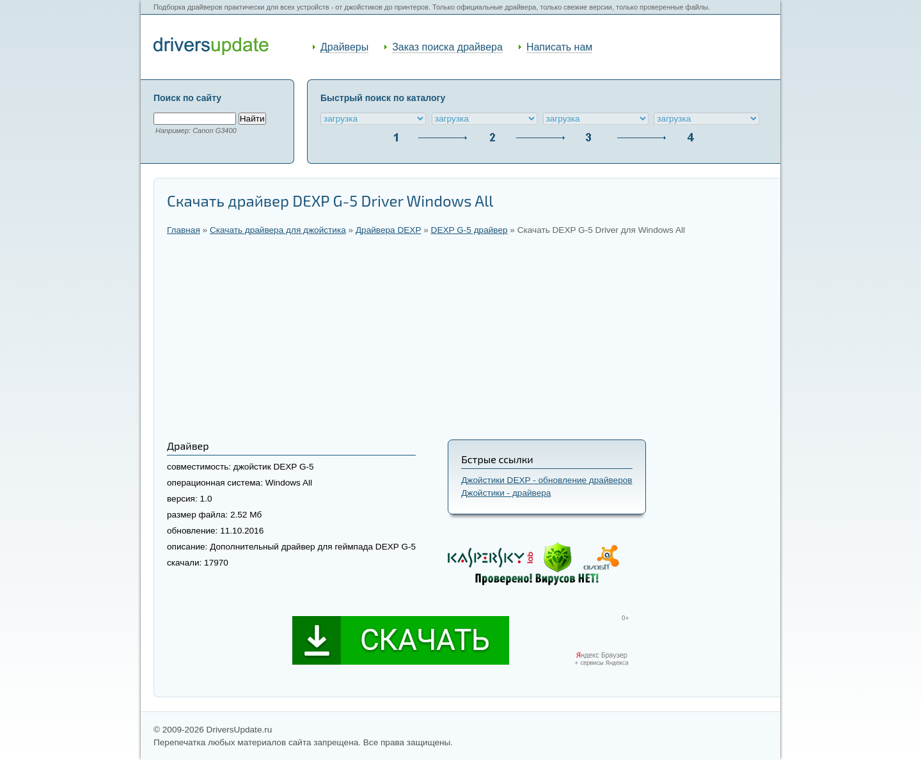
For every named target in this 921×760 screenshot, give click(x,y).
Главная (183, 230)
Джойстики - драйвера (506, 493)
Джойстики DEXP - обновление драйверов (546, 480)
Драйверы (344, 47)
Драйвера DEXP (388, 230)
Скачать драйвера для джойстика (278, 230)
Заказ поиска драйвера (447, 47)
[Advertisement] (467, 337)
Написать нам (559, 47)
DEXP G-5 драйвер (469, 230)
